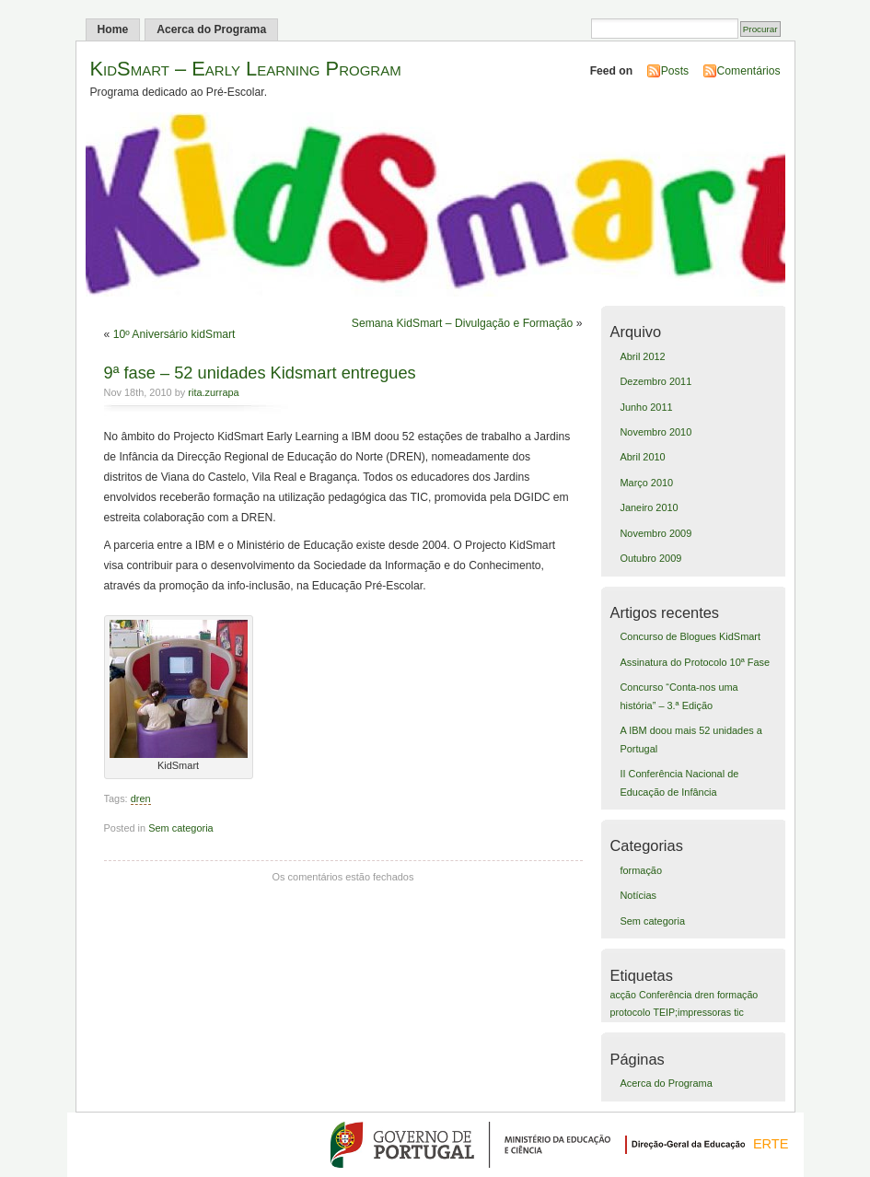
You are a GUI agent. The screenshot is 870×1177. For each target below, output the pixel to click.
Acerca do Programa (211, 29)
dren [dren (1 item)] (704, 994)
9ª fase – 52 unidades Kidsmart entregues (260, 372)
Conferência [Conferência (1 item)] (665, 994)
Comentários (749, 70)
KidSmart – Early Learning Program (245, 68)
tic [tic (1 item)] (739, 1012)
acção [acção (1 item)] (623, 994)
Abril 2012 (642, 356)
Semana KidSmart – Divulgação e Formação (463, 323)
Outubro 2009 (650, 558)
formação (641, 870)
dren (141, 798)
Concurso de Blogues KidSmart (690, 636)
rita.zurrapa (213, 392)
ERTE (771, 1143)
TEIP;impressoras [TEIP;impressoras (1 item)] (692, 1012)
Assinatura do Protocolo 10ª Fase (695, 662)
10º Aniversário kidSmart (174, 334)
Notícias (638, 895)
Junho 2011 (646, 407)
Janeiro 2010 (649, 507)
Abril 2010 (642, 456)
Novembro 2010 (655, 431)
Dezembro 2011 (655, 381)
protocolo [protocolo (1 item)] (630, 1012)
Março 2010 (646, 482)
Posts (675, 70)
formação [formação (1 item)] (737, 994)
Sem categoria (181, 827)
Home (113, 29)
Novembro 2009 (655, 533)
